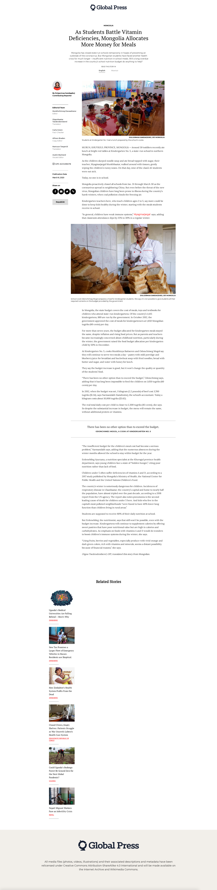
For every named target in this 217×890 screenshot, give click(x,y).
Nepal (51, 815)
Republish (60, 202)
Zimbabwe (53, 620)
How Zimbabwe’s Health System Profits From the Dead (60, 691)
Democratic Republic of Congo (59, 739)
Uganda (52, 781)
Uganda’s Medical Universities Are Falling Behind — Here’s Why (60, 613)
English (102, 71)
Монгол (114, 71)
